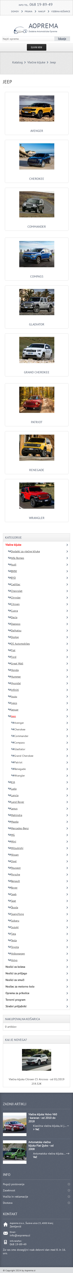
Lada (12, 788)
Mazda (13, 821)
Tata (12, 934)
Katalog (17, 62)
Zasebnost (9, 1190)
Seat (12, 901)
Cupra (13, 610)
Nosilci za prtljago (16, 973)
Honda (13, 670)
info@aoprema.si (20, 1235)
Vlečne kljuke (36, 62)
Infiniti (13, 690)
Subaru (13, 920)
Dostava (7, 1203)
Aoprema (40, 27)
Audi (12, 564)
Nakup (41, 11)
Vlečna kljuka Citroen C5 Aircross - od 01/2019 (36, 1079)
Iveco (12, 703)
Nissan (13, 854)
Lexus (13, 808)
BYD (12, 577)
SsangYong (16, 914)
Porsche (14, 874)
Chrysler (14, 597)
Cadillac (14, 584)
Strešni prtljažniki (15, 1006)
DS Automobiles (19, 643)
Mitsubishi (15, 848)
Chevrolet (15, 591)
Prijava (28, 11)
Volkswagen (16, 953)
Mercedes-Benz (18, 828)
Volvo (13, 960)
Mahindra (15, 815)
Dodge (13, 637)
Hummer (14, 676)
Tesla (12, 940)
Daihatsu (14, 630)
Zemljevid (15, 1226)
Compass (36, 274)
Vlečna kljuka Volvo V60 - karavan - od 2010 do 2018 (42, 1118)
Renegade (36, 468)
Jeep (53, 62)
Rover (13, 887)
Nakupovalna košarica (22, 1019)
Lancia (13, 795)
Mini (12, 841)
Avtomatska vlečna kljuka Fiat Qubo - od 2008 (41, 1145)
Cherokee (36, 177)
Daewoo (14, 624)
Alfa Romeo (16, 558)
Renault (14, 881)
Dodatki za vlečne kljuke (24, 551)
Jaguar (13, 709)
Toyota (13, 947)
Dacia (12, 617)
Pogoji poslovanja (13, 1184)
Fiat (11, 650)
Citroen (14, 604)
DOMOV (15, 11)
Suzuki (13, 927)
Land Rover (16, 802)
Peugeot (14, 868)
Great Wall (15, 663)
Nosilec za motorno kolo (19, 986)
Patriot (36, 420)
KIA (11, 782)
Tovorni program (15, 999)
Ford (12, 657)
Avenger (36, 129)
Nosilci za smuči (14, 980)
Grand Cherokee (36, 370)
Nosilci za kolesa (15, 967)
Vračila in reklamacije (15, 1196)
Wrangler (36, 516)
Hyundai (14, 683)
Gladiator (36, 322)
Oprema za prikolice (17, 993)
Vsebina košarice (60, 11)
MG (11, 835)
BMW (12, 571)
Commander (36, 224)
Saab (12, 894)
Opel (12, 861)
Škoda (13, 907)
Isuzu (12, 696)
